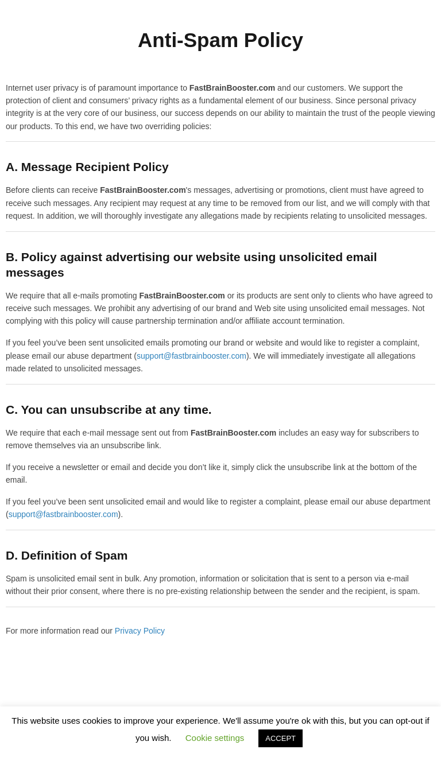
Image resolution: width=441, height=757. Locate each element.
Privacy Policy (140, 630)
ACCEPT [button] (280, 738)
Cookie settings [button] (215, 738)
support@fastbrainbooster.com (191, 355)
